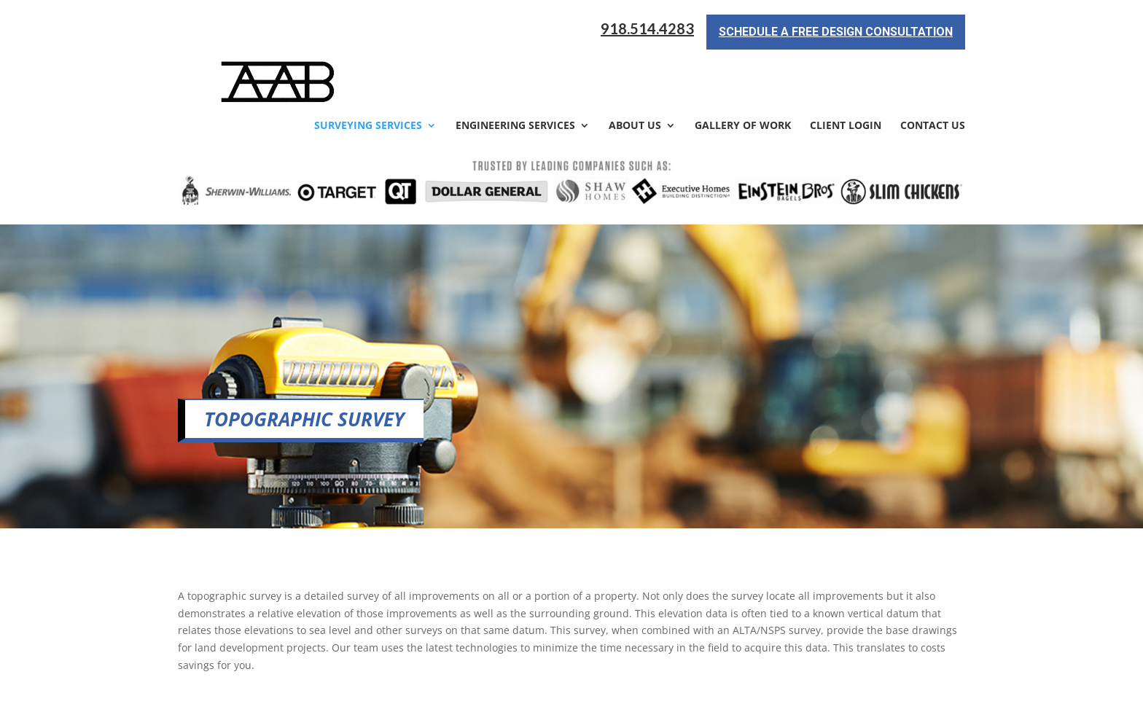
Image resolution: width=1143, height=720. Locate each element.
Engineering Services (515, 74)
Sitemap (428, 700)
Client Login (845, 74)
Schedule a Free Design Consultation (836, 32)
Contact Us (932, 74)
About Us (635, 74)
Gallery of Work (743, 74)
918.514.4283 (647, 28)
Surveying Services (368, 74)
